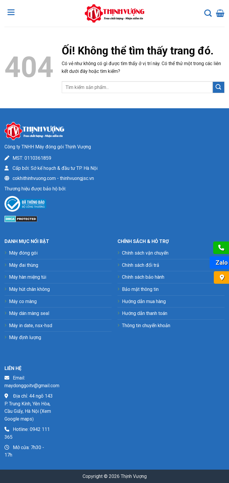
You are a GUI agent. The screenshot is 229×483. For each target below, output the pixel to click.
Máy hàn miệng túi (27, 277)
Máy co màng (23, 301)
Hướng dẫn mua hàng (144, 301)
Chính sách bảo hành (143, 277)
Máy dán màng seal (29, 313)
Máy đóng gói (23, 253)
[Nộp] (219, 87)
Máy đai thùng (23, 265)
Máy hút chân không (29, 289)
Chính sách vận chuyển (145, 253)
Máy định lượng (25, 337)
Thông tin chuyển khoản (146, 325)
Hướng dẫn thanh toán (144, 313)
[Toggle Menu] (12, 13)
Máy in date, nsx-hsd (30, 325)
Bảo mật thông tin (140, 289)
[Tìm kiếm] (208, 13)
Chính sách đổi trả (140, 265)
